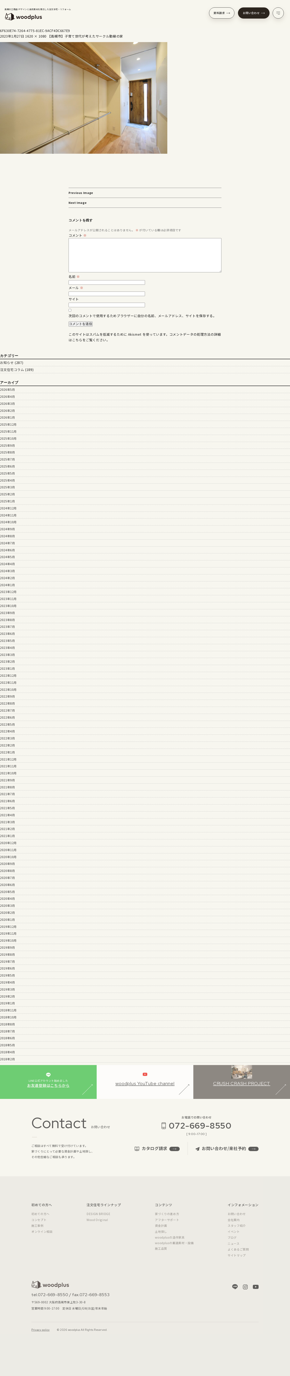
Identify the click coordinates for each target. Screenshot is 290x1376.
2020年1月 (7, 920)
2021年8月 (7, 787)
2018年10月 (8, 1017)
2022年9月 (7, 696)
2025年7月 (7, 459)
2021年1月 (7, 836)
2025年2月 (7, 494)
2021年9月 (7, 780)
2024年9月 (7, 529)
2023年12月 (8, 592)
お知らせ (7, 362)
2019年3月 (7, 989)
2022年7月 (7, 710)
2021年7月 (7, 794)
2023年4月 (7, 648)
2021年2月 (7, 829)
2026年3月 (7, 404)
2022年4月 (7, 731)
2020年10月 (8, 857)
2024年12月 (8, 508)
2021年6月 (7, 801)
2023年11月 (8, 599)
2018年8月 (7, 1024)
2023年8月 (7, 620)
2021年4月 (7, 815)
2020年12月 (8, 843)
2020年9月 (7, 864)
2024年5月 (7, 557)
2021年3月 (7, 822)
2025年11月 (8, 431)
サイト (74, 298)
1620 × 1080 (35, 36)
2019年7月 (7, 961)
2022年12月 (8, 675)
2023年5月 (7, 641)
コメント (78, 235)
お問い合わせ (254, 13)
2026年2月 (7, 411)
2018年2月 (7, 1059)
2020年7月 (7, 878)
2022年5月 (7, 724)
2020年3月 (7, 906)
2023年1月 (7, 668)
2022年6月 (7, 717)
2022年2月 (7, 745)
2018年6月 (7, 1038)
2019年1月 (7, 1003)
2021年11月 (8, 766)
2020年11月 (8, 850)
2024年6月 (7, 550)
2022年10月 (8, 689)
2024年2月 (7, 578)
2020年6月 (7, 885)
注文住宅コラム (12, 369)
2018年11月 (8, 1010)
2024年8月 (7, 536)
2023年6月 (7, 634)
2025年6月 (7, 466)
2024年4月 (7, 564)
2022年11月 (8, 682)
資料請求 (222, 13)
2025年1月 (7, 501)
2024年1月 (7, 585)
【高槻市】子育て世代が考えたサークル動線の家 (85, 36)
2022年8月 (7, 703)
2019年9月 (7, 947)
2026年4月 (7, 396)
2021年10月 (8, 773)
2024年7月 (7, 543)
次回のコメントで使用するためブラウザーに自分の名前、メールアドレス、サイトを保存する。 (142, 315)
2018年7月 (7, 1031)
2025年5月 (7, 473)
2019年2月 (7, 996)
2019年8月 (7, 954)
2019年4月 (7, 982)
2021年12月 (8, 759)
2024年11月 (8, 515)
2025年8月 (7, 452)
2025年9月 (7, 445)
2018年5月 (7, 1045)
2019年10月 (8, 940)
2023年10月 (8, 606)
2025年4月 (7, 480)
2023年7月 (7, 627)
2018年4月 (7, 1052)
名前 (74, 276)
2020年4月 (7, 898)
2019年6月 (7, 968)
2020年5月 (7, 892)
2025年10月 (8, 438)
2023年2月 (7, 661)
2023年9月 (7, 613)
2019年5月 (7, 975)
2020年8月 (7, 871)
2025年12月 (8, 424)
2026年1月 (7, 417)
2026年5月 (7, 389)
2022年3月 (7, 738)
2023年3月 (7, 655)
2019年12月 (8, 927)
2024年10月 (8, 522)
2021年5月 (7, 808)
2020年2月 (7, 913)
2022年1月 (7, 752)
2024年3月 (7, 571)
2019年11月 (8, 933)
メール (76, 287)
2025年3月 (7, 487)
